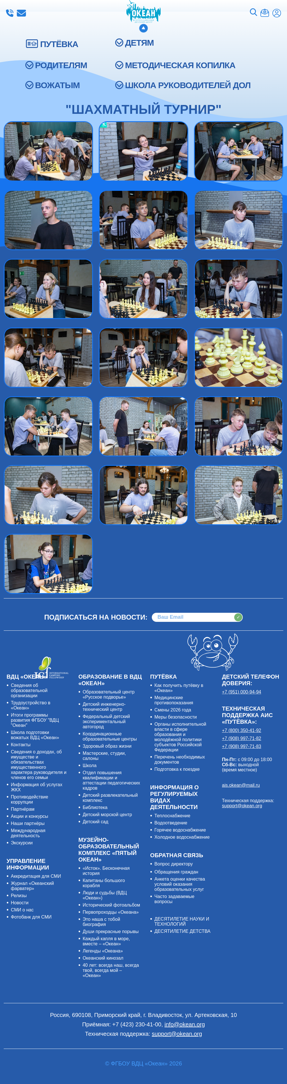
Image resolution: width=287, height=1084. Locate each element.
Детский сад (95, 821)
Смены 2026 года (172, 709)
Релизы (19, 895)
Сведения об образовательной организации (29, 690)
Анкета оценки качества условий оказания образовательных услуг (179, 884)
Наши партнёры (28, 823)
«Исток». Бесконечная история (106, 871)
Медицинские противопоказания (173, 700)
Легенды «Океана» (103, 950)
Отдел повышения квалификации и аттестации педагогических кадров (111, 780)
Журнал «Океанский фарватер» (32, 886)
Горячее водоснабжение (180, 830)
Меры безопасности (175, 717)
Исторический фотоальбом (111, 905)
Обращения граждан (176, 871)
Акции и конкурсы (29, 816)
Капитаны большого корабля (104, 883)
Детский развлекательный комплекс (110, 798)
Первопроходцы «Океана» (111, 912)
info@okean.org (21, 13)
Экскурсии (22, 842)
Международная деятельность (28, 833)
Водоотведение (170, 822)
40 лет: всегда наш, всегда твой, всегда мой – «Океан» (111, 970)
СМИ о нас (22, 909)
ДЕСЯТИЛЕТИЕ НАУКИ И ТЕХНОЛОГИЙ (181, 922)
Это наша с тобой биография (101, 922)
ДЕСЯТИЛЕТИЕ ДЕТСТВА (182, 931)
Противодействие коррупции (29, 799)
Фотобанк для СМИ (31, 917)
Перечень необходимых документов (179, 760)
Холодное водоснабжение (182, 837)
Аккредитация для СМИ (36, 876)
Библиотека (95, 807)
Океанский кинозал (103, 958)
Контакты (21, 744)
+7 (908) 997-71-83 (241, 746)
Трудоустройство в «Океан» (30, 705)
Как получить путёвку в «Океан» (178, 688)
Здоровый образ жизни (107, 746)
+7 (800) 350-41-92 (241, 730)
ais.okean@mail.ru (241, 785)
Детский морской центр (107, 814)
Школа (90, 765)
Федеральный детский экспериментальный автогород (106, 721)
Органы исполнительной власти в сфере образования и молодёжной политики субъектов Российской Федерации (180, 737)
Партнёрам (23, 809)
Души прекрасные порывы (111, 931)
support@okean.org (242, 805)
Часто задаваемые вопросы (174, 899)
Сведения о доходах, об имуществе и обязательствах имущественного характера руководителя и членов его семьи (38, 764)
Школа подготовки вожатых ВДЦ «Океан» (35, 735)
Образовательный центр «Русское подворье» (109, 694)
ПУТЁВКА (59, 44)
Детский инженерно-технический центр (104, 707)
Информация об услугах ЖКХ (36, 787)
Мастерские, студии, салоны (104, 756)
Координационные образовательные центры (110, 736)
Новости (20, 902)
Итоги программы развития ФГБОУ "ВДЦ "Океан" (35, 720)
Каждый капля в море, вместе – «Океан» (106, 941)
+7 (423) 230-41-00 (9, 13)
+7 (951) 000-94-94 (241, 691)
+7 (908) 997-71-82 (241, 738)
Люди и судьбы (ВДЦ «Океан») (105, 895)
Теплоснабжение (172, 815)
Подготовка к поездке (177, 769)
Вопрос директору (173, 863)
